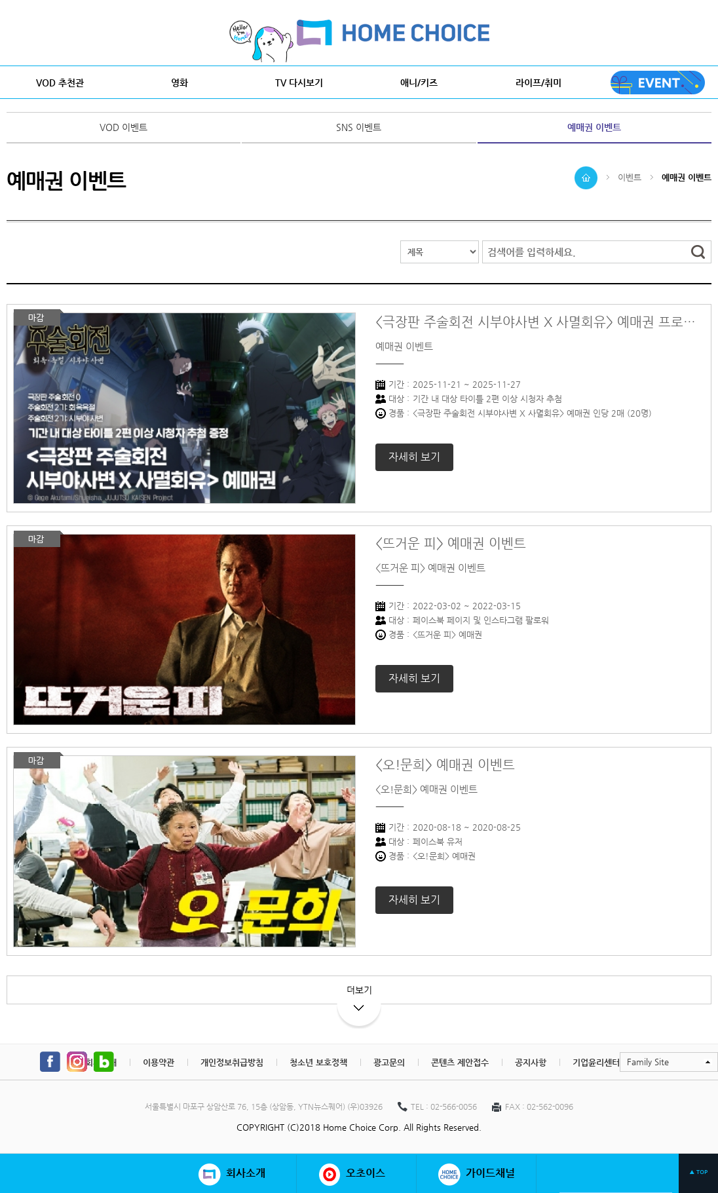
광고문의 (389, 1062)
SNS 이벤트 (358, 127)
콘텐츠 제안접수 (460, 1062)
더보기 (359, 995)
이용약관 (158, 1062)
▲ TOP (698, 1172)
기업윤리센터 (596, 1062)
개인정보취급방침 (231, 1062)
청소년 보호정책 (318, 1062)
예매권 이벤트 (594, 127)
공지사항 (530, 1062)
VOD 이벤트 (123, 127)
